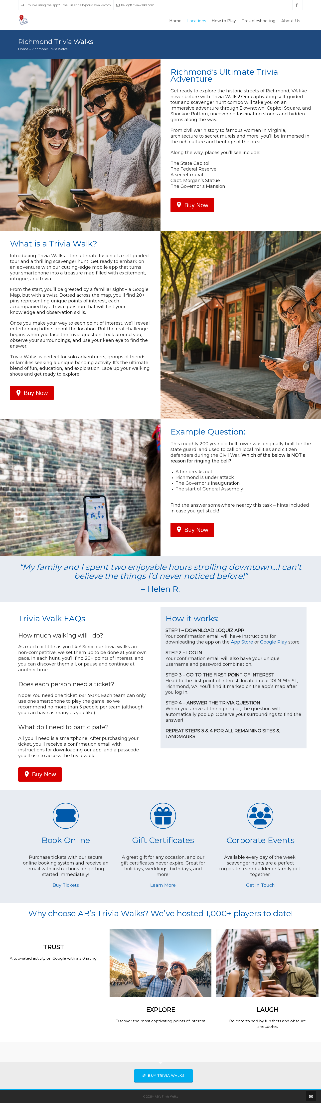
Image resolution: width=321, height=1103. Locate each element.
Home (23, 49)
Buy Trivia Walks (163, 1076)
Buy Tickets (66, 885)
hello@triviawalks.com (135, 5)
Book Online (65, 840)
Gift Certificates (163, 840)
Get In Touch (260, 885)
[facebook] (297, 5)
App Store (242, 642)
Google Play (273, 642)
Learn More (163, 885)
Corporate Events (260, 840)
